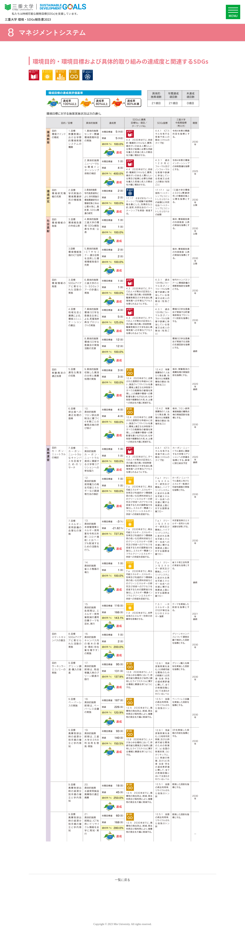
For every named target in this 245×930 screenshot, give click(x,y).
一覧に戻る (122, 879)
